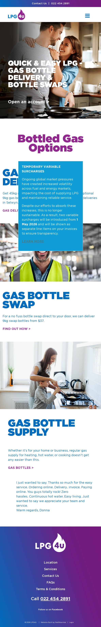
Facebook (57, 610)
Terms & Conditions (50, 589)
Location (50, 562)
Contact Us (39, 3)
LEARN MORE (33, 241)
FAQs (50, 582)
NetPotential (60, 622)
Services (50, 569)
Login (71, 622)
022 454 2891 (60, 3)
